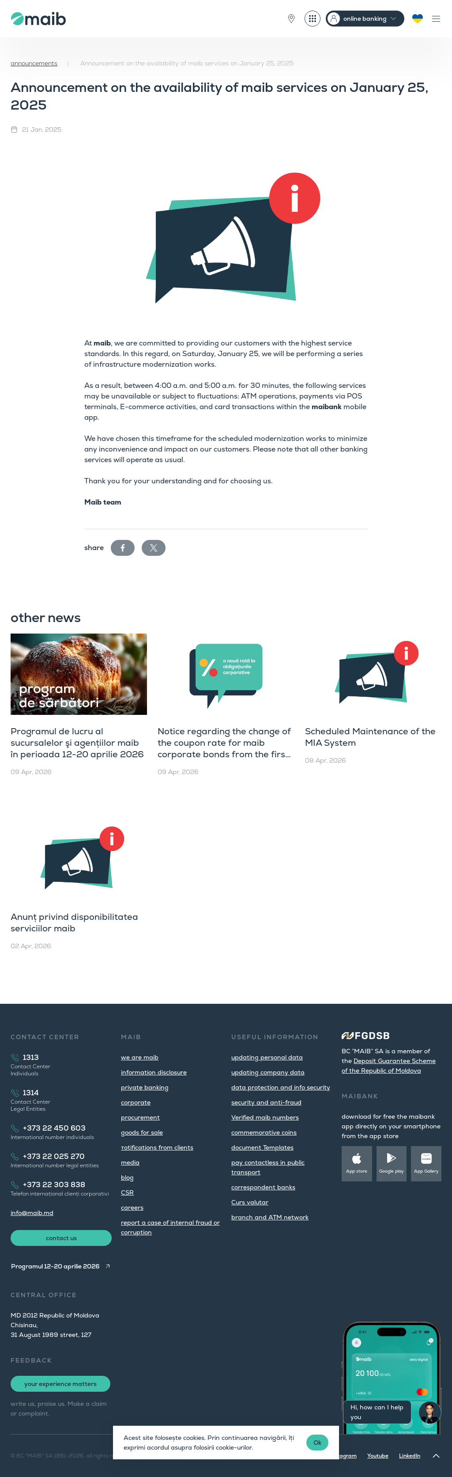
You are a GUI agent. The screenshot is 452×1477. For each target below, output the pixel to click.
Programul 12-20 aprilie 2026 (55, 1266)
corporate (136, 1102)
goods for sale (142, 1132)
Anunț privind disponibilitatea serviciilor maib (74, 922)
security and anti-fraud (266, 1102)
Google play (391, 1171)
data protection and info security (280, 1087)
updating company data (268, 1072)
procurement (140, 1117)
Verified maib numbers (265, 1117)
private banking (145, 1087)
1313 (31, 1057)
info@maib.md (32, 1213)
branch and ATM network (270, 1217)
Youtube (377, 1455)
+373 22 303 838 (54, 1184)
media (130, 1162)
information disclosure (154, 1072)
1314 (31, 1092)
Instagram (343, 1455)
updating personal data (267, 1057)
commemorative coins (264, 1132)
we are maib (139, 1057)
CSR (127, 1192)
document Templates (262, 1147)
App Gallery (426, 1171)
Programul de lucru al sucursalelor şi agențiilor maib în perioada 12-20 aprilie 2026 (77, 742)
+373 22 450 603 (54, 1128)
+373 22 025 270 (54, 1156)
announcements (34, 63)
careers (132, 1207)
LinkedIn (409, 1455)
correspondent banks (263, 1187)
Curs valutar (249, 1202)
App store (356, 1171)
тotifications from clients (157, 1147)
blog (127, 1177)
